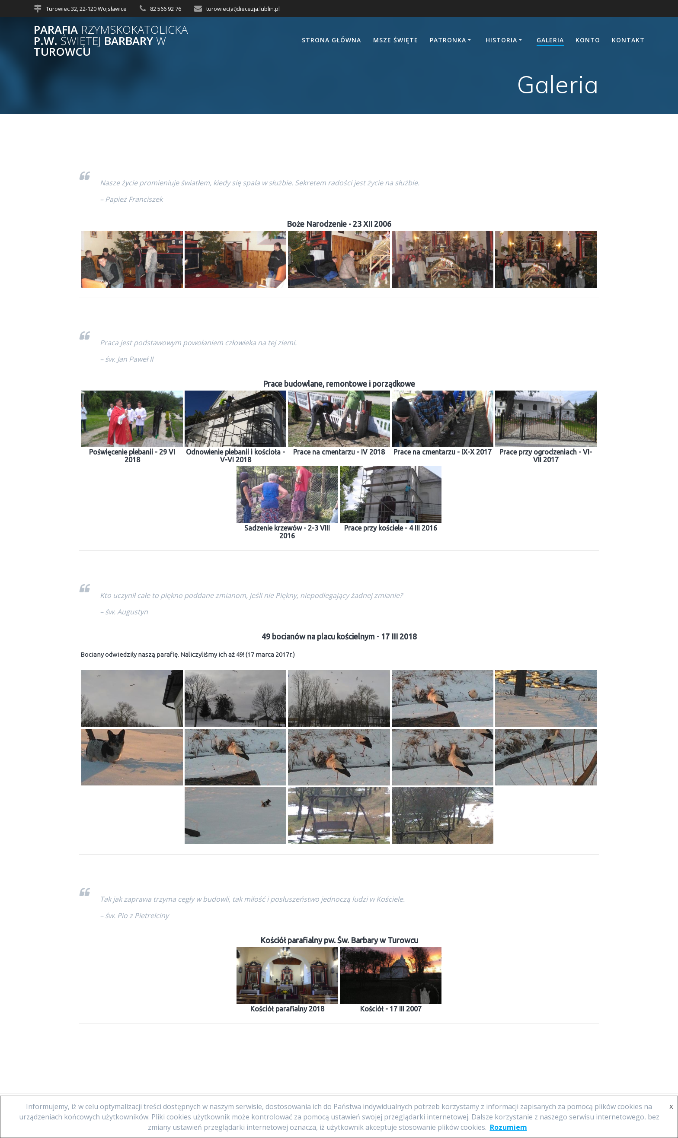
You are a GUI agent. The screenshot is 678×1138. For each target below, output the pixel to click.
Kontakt (628, 40)
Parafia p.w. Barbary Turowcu (111, 40)
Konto (588, 40)
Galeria (550, 40)
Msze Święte (395, 40)
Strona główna (331, 40)
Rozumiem (508, 1127)
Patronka (448, 40)
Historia (501, 40)
